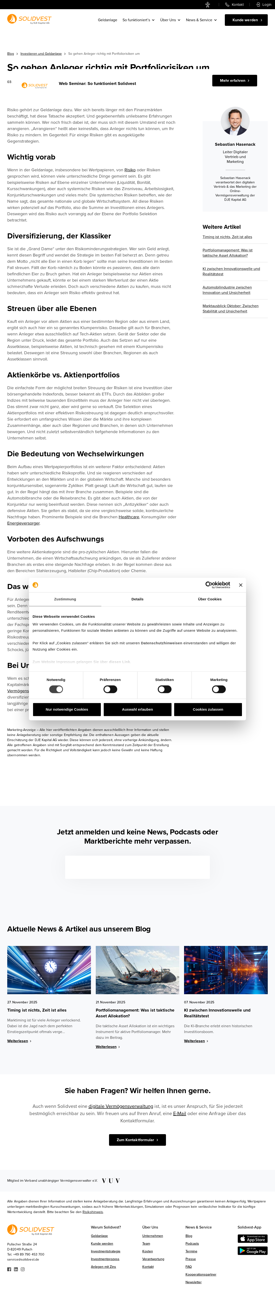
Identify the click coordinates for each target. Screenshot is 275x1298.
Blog (10, 54)
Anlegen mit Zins (103, 1267)
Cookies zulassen (208, 709)
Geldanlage (107, 20)
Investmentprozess (105, 1259)
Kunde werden (102, 1244)
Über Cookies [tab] (210, 599)
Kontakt (148, 1267)
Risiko (130, 170)
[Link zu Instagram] (23, 1269)
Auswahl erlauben (137, 709)
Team (146, 1244)
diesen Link (119, 662)
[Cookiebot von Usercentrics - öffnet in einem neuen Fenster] (209, 585)
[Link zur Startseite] (29, 19)
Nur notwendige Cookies (67, 709)
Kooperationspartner (201, 1274)
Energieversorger (23, 523)
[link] (209, 5)
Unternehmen (152, 1236)
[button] (139, 20)
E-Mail (179, 1114)
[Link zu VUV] (109, 1181)
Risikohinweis (92, 1212)
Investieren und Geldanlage (41, 54)
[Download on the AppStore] (253, 1239)
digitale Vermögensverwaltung (121, 1106)
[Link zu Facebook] (9, 1269)
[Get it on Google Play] (253, 1251)
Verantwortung (153, 1259)
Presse (191, 1259)
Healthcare (129, 517)
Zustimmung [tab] (65, 599)
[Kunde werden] (246, 20)
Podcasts (192, 1244)
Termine (191, 1251)
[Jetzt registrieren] (234, 80)
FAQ (189, 1267)
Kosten (147, 1251)
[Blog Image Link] (49, 970)
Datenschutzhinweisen (161, 643)
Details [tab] (137, 599)
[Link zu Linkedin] (16, 1269)
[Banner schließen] (240, 585)
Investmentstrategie (105, 1251)
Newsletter (194, 1282)
